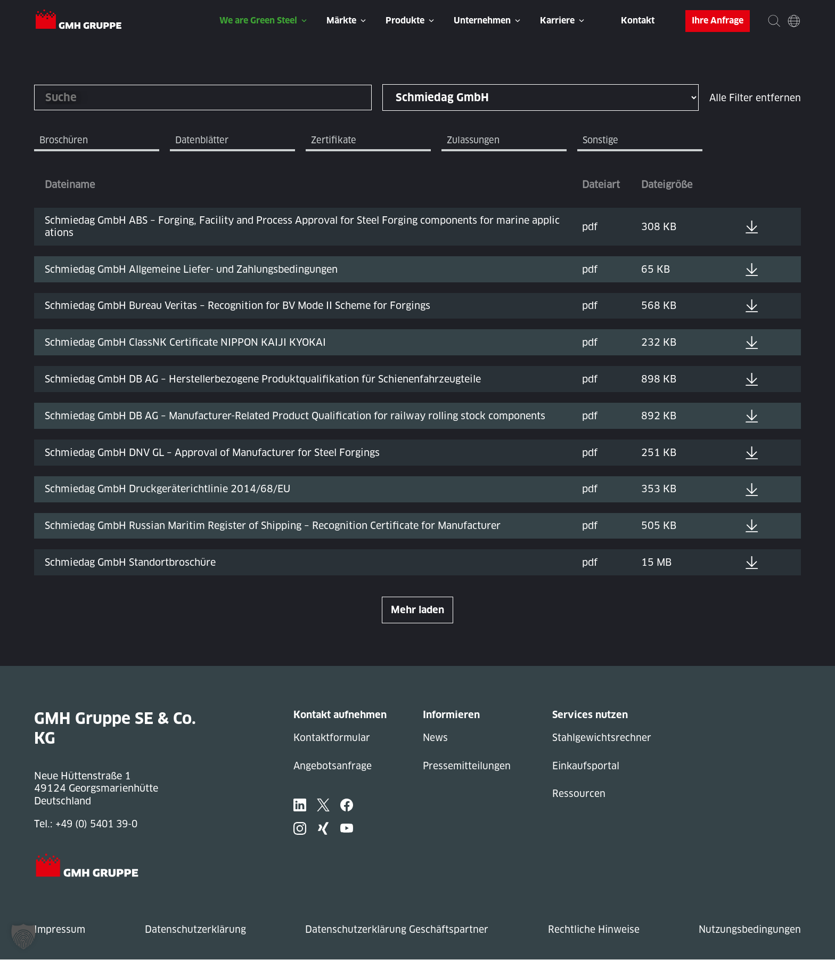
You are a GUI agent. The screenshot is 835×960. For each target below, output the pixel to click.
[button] (23, 936)
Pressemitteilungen (468, 767)
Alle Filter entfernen (754, 98)
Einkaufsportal (586, 767)
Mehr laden (417, 610)
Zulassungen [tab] (475, 141)
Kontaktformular (332, 738)
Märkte (341, 20)
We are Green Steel (258, 20)
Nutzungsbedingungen (749, 930)
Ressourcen (578, 795)
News (436, 738)
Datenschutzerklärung (195, 930)
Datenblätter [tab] (204, 141)
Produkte (405, 20)
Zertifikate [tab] (336, 141)
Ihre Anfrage (717, 20)
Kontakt (637, 20)
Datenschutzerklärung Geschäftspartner (396, 930)
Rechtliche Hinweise (592, 930)
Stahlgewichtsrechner (602, 738)
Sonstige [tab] (602, 141)
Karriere (557, 20)
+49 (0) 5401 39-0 (99, 824)
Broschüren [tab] (66, 141)
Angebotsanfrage (332, 767)
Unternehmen (482, 20)
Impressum (60, 930)
